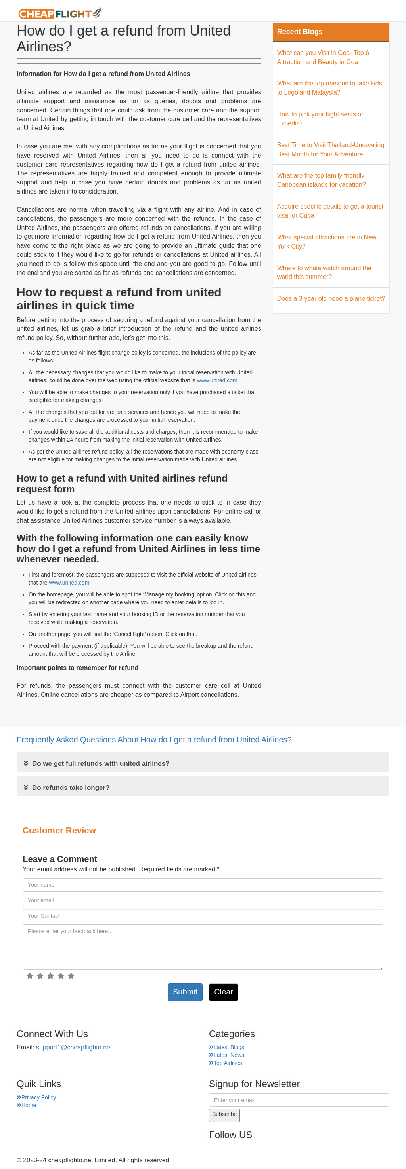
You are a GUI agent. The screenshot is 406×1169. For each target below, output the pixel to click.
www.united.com (217, 380)
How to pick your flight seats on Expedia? (321, 119)
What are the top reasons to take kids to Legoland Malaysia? (329, 88)
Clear (223, 991)
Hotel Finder (369, 13)
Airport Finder (246, 13)
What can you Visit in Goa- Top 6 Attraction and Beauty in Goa (323, 57)
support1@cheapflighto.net (74, 1047)
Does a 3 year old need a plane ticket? (331, 298)
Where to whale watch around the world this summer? (324, 273)
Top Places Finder (309, 13)
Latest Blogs (226, 1047)
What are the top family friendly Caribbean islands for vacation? (321, 180)
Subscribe (224, 1114)
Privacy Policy (36, 1097)
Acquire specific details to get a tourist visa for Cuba (330, 211)
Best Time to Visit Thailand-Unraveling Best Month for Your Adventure (331, 150)
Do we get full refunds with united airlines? (97, 763)
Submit (185, 991)
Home (160, 13)
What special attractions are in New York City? (327, 242)
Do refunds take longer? (67, 787)
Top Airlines (225, 1063)
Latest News (226, 1055)
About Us (197, 13)
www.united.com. (70, 582)
